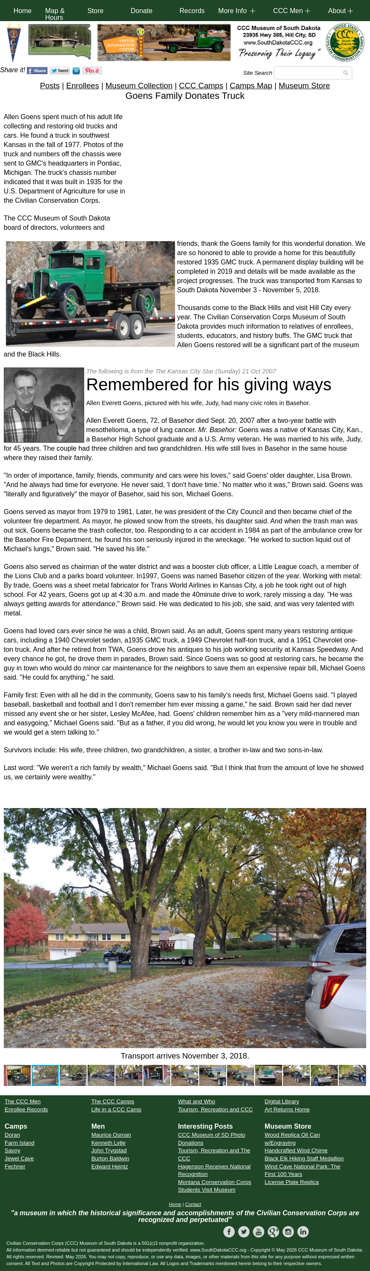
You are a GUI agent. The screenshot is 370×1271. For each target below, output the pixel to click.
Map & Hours (55, 14)
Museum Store (304, 85)
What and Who (196, 1101)
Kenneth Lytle (108, 1143)
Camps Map (251, 85)
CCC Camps (201, 85)
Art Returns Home (287, 1109)
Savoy (12, 1150)
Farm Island (19, 1143)
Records (192, 10)
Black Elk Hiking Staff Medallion (304, 1158)
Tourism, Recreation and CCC (215, 1109)
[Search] (313, 72)
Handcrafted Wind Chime (296, 1150)
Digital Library (282, 1101)
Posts (50, 85)
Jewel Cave (19, 1158)
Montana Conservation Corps (214, 1182)
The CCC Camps (112, 1101)
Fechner (15, 1166)
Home (23, 10)
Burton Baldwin (110, 1158)
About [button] (337, 10)
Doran (12, 1135)
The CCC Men (23, 1101)
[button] (11, 928)
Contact (193, 1204)
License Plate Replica (292, 1182)
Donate (142, 10)
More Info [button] (232, 10)
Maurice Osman (111, 1135)
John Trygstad (109, 1150)
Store (96, 10)
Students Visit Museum (207, 1190)
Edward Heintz (109, 1166)
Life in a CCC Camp (116, 1109)
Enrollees (82, 85)
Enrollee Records (26, 1109)
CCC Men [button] (288, 10)
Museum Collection (139, 85)
